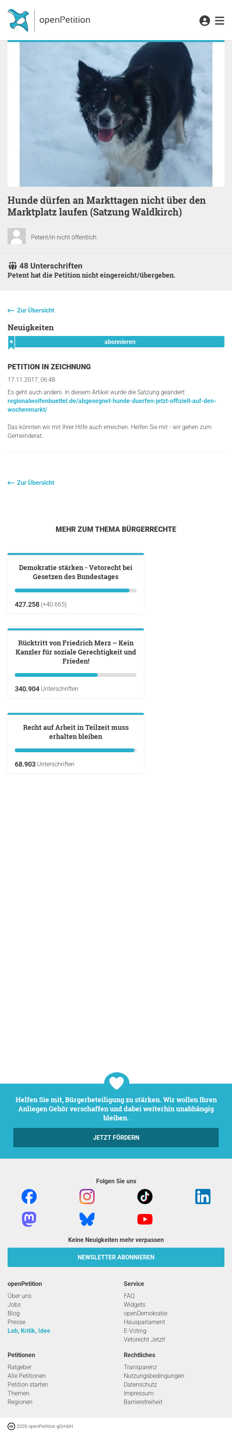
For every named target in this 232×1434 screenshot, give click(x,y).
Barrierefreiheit (143, 1402)
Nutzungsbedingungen (154, 1375)
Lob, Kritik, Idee (29, 1330)
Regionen (20, 1402)
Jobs (14, 1304)
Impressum (139, 1393)
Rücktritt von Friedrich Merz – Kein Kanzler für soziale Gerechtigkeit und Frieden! (76, 833)
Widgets (134, 1304)
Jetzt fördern (116, 1137)
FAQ (129, 1296)
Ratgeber (19, 1367)
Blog (14, 1313)
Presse (16, 1322)
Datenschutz (140, 1384)
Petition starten (28, 1384)
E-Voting (135, 1330)
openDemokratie (145, 1313)
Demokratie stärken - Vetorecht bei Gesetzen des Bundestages (75, 663)
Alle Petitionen (27, 1375)
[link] (219, 21)
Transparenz (140, 1367)
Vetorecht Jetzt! (144, 1339)
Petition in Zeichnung (49, 366)
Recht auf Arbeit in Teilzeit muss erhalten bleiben (76, 1004)
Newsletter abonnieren (116, 1257)
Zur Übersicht (35, 310)
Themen (19, 1393)
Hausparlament (144, 1322)
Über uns (19, 1296)
